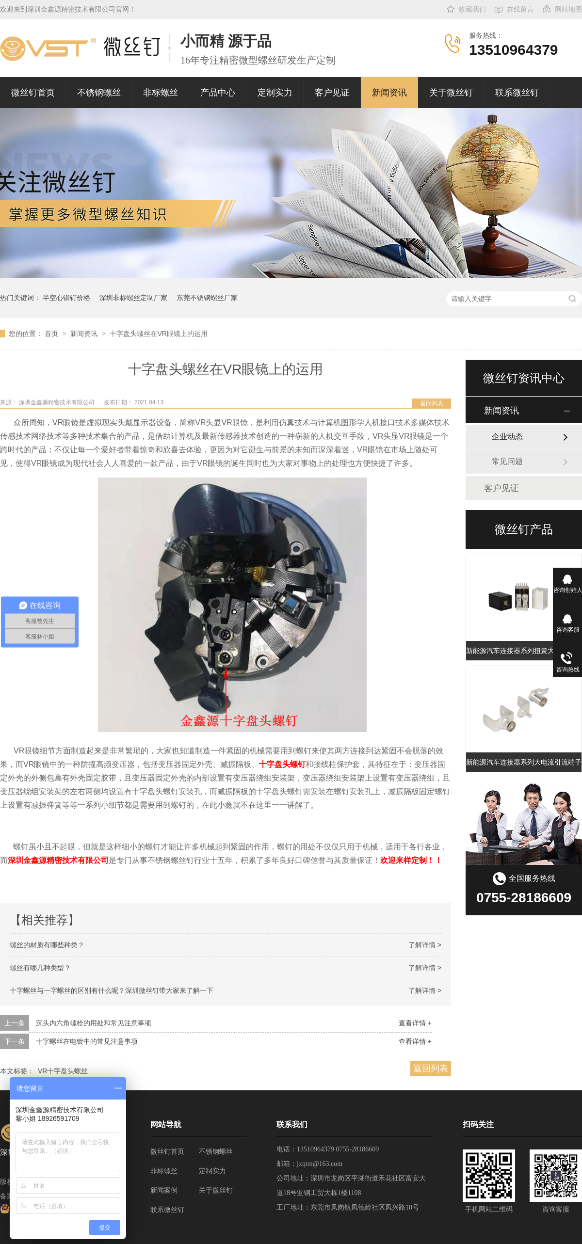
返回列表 (431, 403)
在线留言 (520, 9)
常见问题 (507, 461)
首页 (52, 333)
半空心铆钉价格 (66, 298)
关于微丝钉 (451, 92)
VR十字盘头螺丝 (63, 1071)
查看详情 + (415, 1023)
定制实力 (275, 92)
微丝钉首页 (33, 92)
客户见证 (332, 92)
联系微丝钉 (517, 92)
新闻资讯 (389, 92)
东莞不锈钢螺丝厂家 (207, 298)
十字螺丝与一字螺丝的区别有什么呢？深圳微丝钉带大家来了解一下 (111, 990)
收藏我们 (472, 9)
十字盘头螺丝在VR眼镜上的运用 (158, 333)
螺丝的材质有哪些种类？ (47, 945)
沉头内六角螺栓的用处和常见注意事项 (93, 1023)
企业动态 (507, 436)
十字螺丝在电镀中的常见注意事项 (87, 1041)
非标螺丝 (160, 92)
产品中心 (217, 92)
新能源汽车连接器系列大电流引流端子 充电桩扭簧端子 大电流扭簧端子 (524, 762)
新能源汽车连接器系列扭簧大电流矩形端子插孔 (524, 650)
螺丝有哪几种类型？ (40, 968)
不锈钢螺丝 (99, 92)
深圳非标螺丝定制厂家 (133, 298)
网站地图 (568, 9)
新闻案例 (164, 1190)
